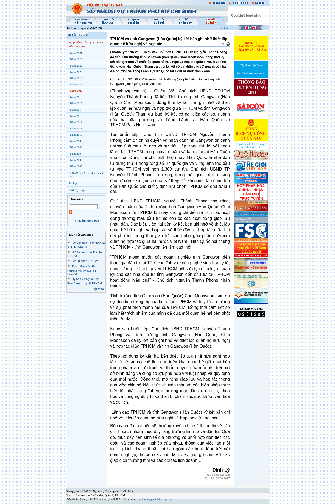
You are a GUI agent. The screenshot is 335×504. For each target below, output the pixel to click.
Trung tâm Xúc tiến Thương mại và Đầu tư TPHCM (81, 270)
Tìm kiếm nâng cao (86, 220)
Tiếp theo (97, 289)
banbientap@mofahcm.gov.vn (155, 499)
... (67, 229)
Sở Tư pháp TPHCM (85, 260)
